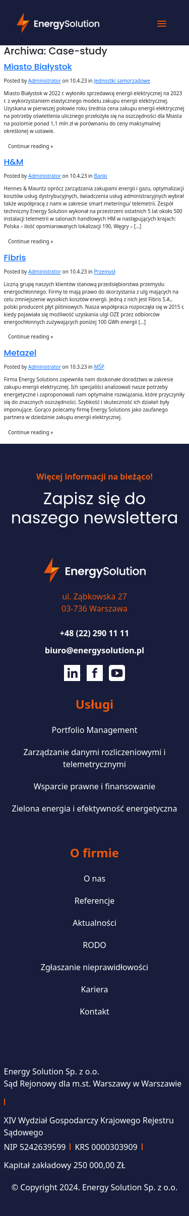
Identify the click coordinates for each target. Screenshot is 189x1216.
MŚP (99, 366)
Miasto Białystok (38, 67)
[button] (161, 24)
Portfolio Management (95, 729)
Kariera (94, 989)
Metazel (20, 353)
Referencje (95, 900)
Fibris (15, 257)
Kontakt (94, 1011)
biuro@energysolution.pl (94, 650)
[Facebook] (95, 672)
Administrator (44, 80)
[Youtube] (117, 672)
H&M (14, 162)
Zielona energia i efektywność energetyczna (94, 808)
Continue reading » (30, 146)
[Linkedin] (72, 672)
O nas (94, 878)
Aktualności (94, 922)
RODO (94, 945)
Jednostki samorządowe (122, 80)
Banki (100, 175)
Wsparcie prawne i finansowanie (95, 786)
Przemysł (104, 271)
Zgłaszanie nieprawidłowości (94, 967)
